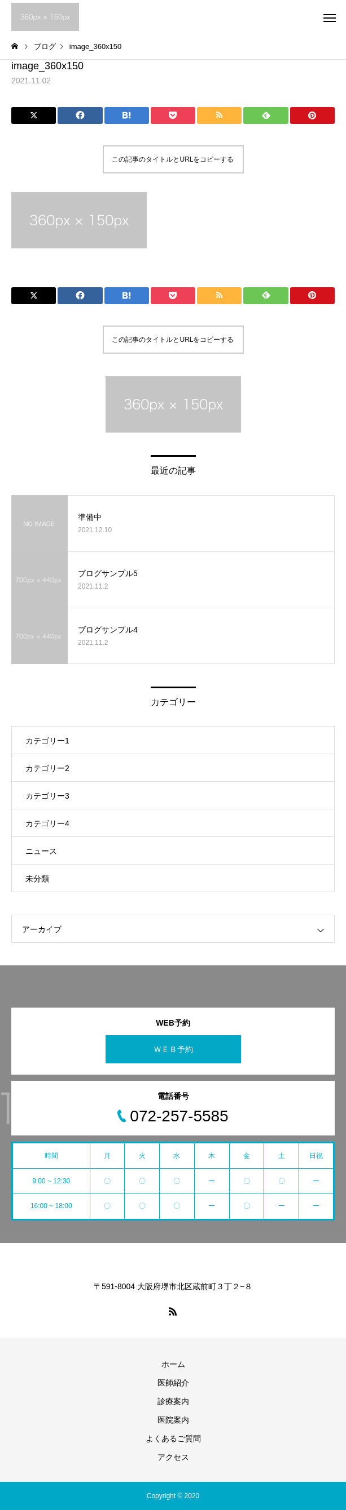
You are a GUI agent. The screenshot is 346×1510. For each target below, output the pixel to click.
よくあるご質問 (173, 1438)
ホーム (173, 1364)
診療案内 (173, 1401)
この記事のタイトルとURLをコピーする (173, 159)
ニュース (41, 851)
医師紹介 (173, 1382)
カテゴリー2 (47, 768)
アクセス (173, 1457)
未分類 (37, 878)
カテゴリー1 (47, 740)
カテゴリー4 (47, 823)
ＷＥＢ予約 (173, 1049)
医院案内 (173, 1419)
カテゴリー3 (47, 795)
